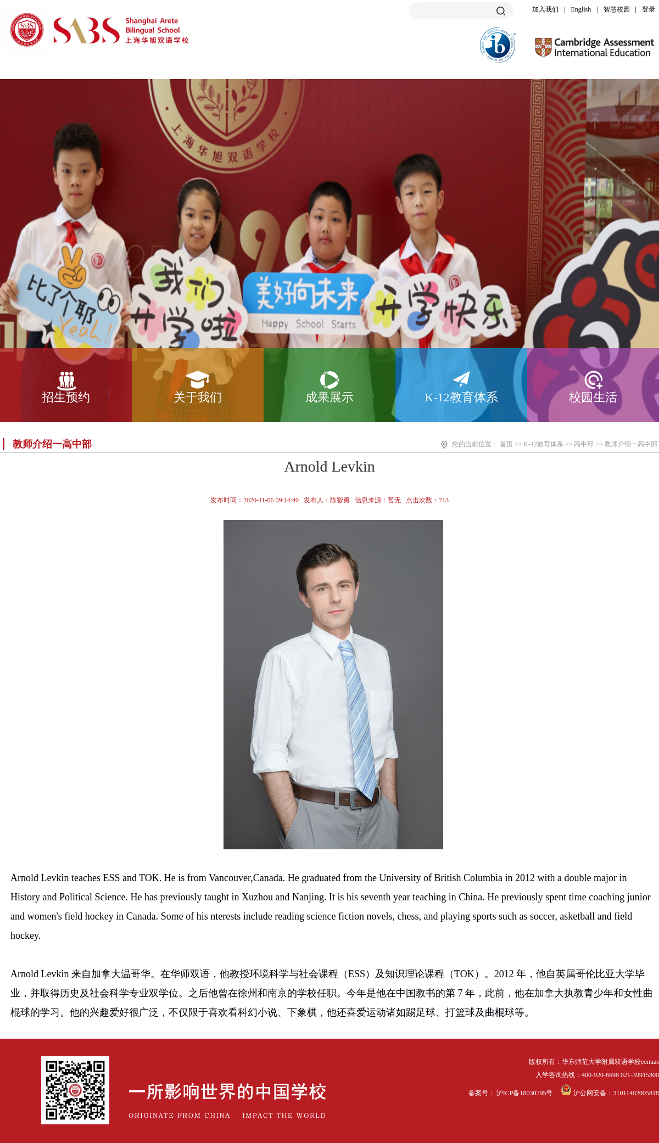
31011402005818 (636, 1093)
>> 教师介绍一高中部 (626, 444)
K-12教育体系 (461, 397)
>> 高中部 (579, 444)
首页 (506, 444)
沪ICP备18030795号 (525, 1093)
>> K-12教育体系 (539, 444)
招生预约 (66, 397)
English (581, 9)
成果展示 (329, 397)
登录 (648, 9)
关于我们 (198, 397)
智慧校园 (617, 9)
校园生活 (593, 397)
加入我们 (545, 9)
